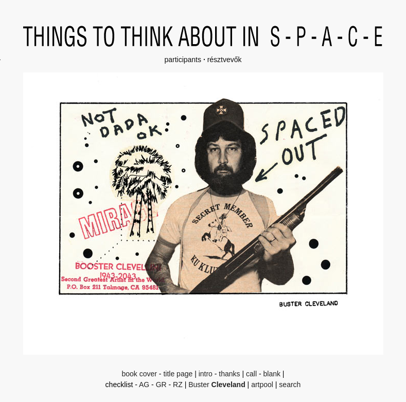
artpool (262, 384)
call (251, 374)
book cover (138, 374)
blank (271, 374)
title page (177, 374)
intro (206, 374)
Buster (216, 384)
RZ (178, 384)
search (290, 384)
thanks (229, 374)
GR (161, 384)
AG (144, 384)
